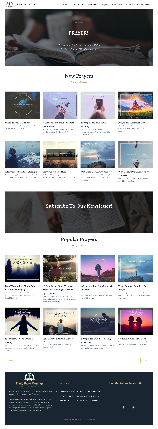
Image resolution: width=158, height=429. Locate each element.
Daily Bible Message (24, 4)
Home (66, 5)
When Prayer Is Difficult (21, 122)
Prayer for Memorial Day (134, 122)
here (37, 398)
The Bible (77, 5)
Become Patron (144, 5)
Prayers (104, 5)
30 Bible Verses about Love (135, 343)
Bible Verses (117, 5)
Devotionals (92, 5)
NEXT (146, 365)
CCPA (129, 5)
